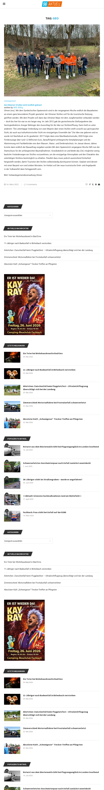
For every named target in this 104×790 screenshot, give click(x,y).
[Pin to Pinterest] (96, 184)
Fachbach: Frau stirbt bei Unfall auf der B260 (44, 512)
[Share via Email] (99, 184)
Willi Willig (18, 107)
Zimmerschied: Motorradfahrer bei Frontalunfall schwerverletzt (32, 583)
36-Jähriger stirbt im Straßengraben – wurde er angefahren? (52, 479)
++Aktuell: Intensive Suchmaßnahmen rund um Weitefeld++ (52, 495)
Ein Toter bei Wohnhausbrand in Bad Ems (22, 562)
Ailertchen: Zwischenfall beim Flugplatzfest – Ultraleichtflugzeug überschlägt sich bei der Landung (48, 576)
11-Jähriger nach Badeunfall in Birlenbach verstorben (27, 569)
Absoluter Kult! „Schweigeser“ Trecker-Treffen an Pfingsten (30, 589)
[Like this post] (86, 184)
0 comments (30, 184)
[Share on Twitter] (93, 184)
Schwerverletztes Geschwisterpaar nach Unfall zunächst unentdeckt (57, 463)
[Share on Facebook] (89, 184)
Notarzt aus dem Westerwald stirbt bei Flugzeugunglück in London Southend (61, 772)
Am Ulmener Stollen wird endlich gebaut (23, 105)
